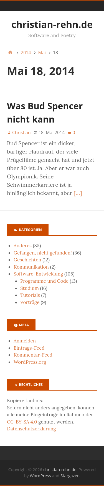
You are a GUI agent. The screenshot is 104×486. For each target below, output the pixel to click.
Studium (29, 288)
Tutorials (30, 295)
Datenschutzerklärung (31, 429)
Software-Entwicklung (38, 274)
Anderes (23, 246)
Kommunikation (31, 267)
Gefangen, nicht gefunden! (43, 253)
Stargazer (69, 475)
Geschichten (27, 260)
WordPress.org (30, 362)
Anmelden (25, 341)
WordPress (40, 475)
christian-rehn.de (52, 24)
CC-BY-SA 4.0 (22, 422)
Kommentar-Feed (33, 355)
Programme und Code (44, 281)
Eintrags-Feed (29, 348)
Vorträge (29, 302)
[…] (78, 192)
